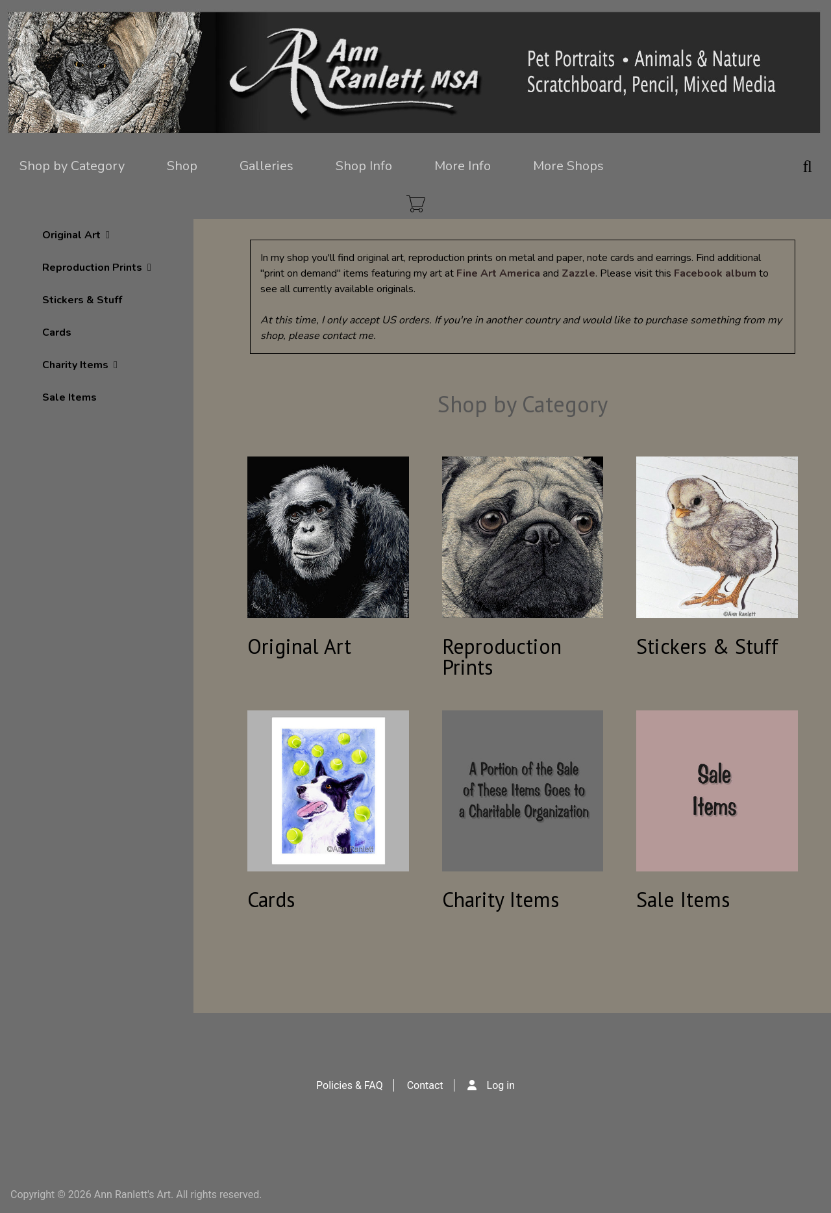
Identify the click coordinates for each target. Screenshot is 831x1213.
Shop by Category (72, 166)
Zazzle (578, 273)
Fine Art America (498, 273)
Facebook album (715, 273)
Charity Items (80, 365)
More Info (462, 166)
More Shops (568, 166)
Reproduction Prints (96, 267)
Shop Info (364, 166)
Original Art (76, 235)
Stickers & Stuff (82, 300)
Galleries (266, 166)
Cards (56, 332)
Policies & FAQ (349, 1085)
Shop (182, 166)
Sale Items (69, 397)
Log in (501, 1085)
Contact (425, 1085)
